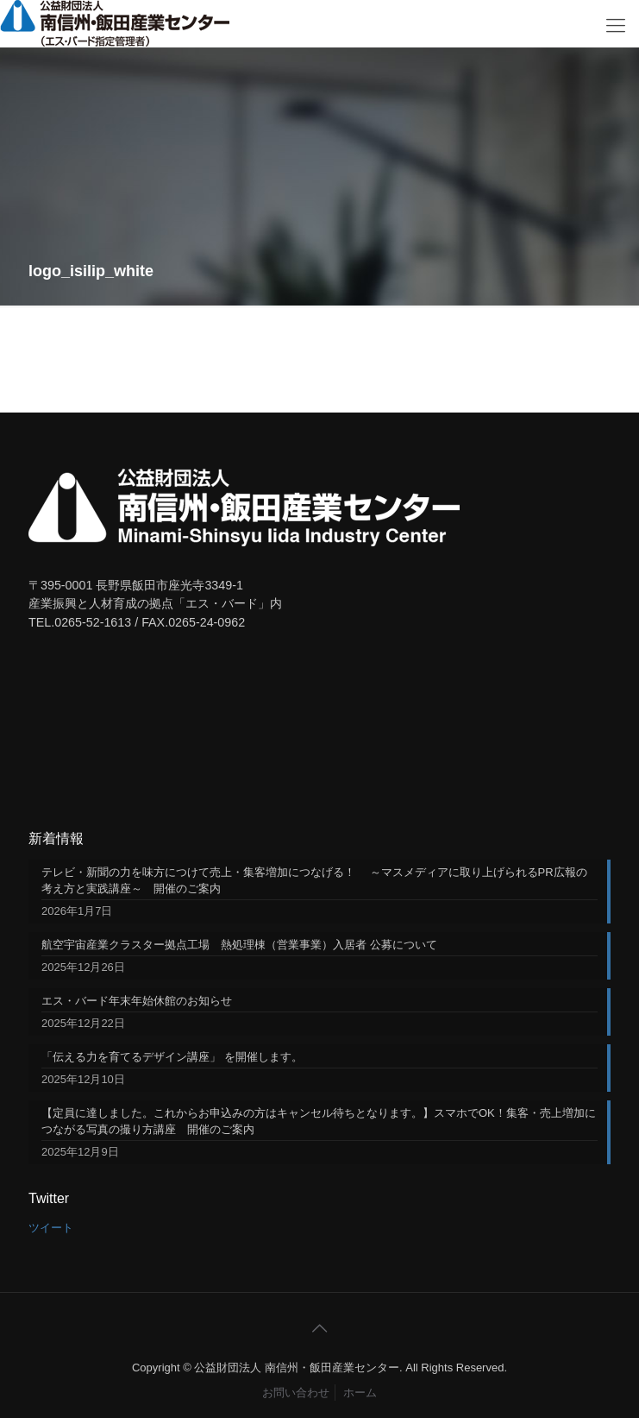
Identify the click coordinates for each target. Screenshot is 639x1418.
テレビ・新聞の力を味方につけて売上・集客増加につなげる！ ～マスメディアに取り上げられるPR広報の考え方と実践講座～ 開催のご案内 (314, 880)
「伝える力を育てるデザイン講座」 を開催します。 (172, 1056)
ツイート (50, 1227)
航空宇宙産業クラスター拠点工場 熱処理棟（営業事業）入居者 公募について (239, 944)
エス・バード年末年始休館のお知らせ (136, 1000)
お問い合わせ (295, 1392)
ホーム (360, 1392)
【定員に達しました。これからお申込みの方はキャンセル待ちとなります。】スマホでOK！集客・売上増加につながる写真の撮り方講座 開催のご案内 (318, 1121)
